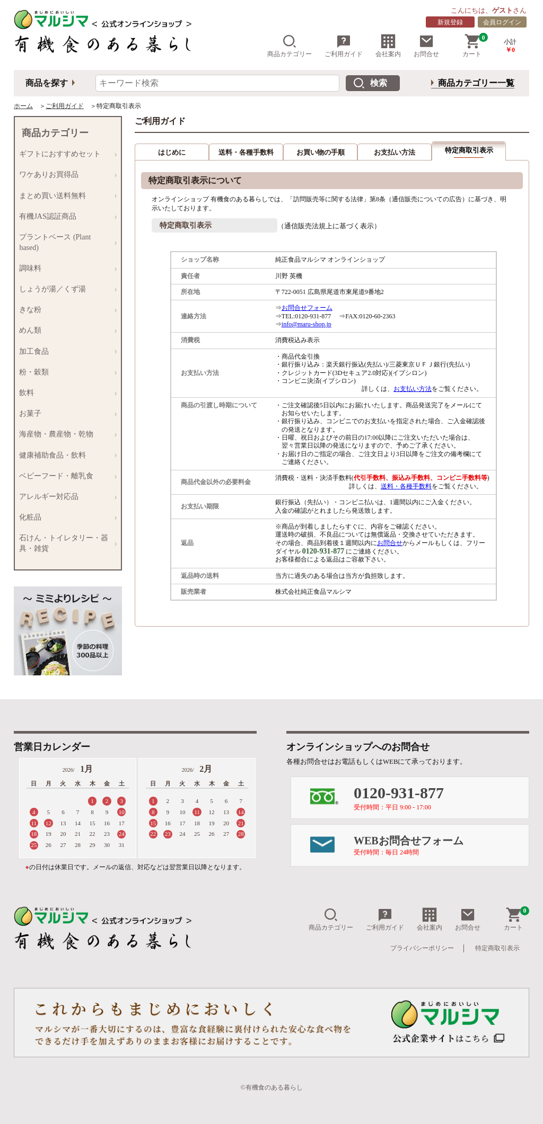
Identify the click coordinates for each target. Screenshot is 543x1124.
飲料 (65, 392)
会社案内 (388, 46)
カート (475, 46)
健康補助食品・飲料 (65, 455)
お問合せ (426, 46)
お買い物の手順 (320, 152)
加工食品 (65, 351)
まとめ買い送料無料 (65, 195)
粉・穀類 (65, 372)
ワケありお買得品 (65, 175)
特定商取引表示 (497, 948)
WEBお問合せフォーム (441, 845)
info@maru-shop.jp (306, 324)
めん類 (65, 330)
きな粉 (65, 310)
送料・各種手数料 (246, 152)
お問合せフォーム (307, 307)
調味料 (65, 268)
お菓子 (65, 413)
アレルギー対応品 (65, 496)
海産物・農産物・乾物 (65, 434)
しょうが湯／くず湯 (65, 288)
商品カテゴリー (289, 46)
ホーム (23, 106)
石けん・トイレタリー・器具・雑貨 (65, 543)
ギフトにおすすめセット (65, 154)
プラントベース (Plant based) (65, 242)
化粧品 (65, 517)
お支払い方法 (394, 152)
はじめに (172, 152)
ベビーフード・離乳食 (65, 475)
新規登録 (450, 22)
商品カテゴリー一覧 (476, 82)
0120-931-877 (441, 797)
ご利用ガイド (344, 46)
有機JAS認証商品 (65, 216)
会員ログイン (502, 22)
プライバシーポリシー (422, 948)
